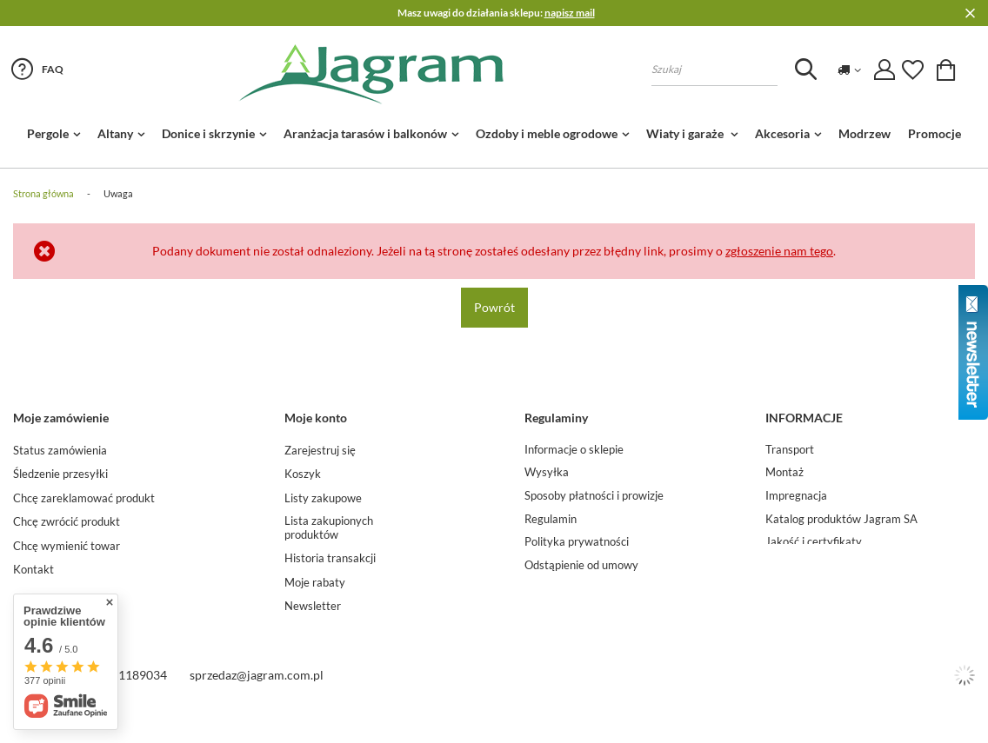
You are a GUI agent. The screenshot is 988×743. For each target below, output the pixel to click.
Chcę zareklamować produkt (84, 498)
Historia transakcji (330, 558)
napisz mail (569, 12)
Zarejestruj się (320, 450)
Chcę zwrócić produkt (66, 521)
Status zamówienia (60, 450)
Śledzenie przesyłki (60, 474)
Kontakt (33, 569)
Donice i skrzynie (208, 133)
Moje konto (315, 417)
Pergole (48, 133)
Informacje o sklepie (574, 449)
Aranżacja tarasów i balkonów (365, 133)
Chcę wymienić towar (66, 546)
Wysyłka (546, 472)
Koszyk (302, 474)
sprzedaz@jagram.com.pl (257, 702)
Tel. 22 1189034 (124, 702)
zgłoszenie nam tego (779, 250)
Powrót (494, 307)
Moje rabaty (314, 582)
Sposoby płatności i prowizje (594, 495)
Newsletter (312, 606)
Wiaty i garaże (686, 133)
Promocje (934, 133)
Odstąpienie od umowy (581, 565)
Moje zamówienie (61, 417)
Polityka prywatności (576, 541)
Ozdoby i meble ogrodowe (547, 133)
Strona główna (43, 193)
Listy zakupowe (323, 498)
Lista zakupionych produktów (328, 527)
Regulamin (550, 519)
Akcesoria (782, 133)
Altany (115, 133)
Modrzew (864, 133)
